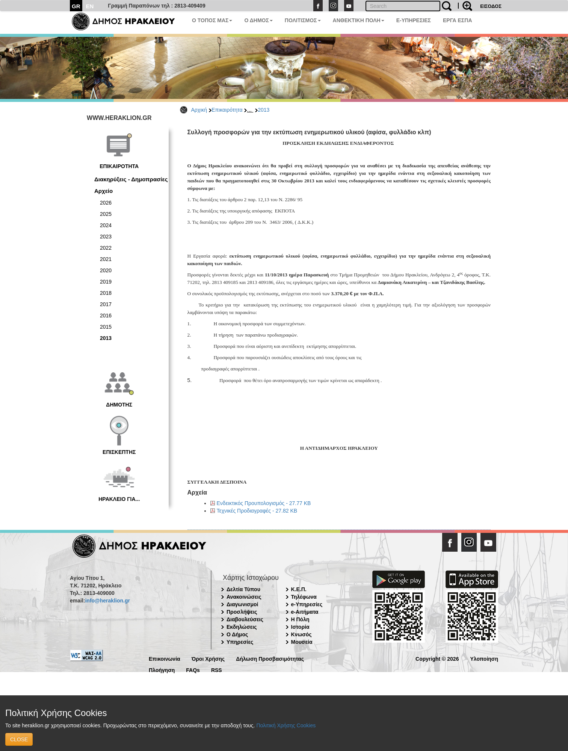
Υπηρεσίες (240, 642)
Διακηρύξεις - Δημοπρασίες (131, 179)
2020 (106, 270)
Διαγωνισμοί (242, 604)
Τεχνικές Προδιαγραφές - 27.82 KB (257, 511)
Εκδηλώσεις (242, 627)
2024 (106, 225)
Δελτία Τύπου (243, 589)
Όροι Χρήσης (208, 658)
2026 (106, 203)
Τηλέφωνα (304, 597)
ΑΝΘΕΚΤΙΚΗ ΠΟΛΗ (358, 20)
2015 (106, 327)
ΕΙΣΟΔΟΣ (491, 6)
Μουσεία (302, 642)
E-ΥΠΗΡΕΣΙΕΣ (413, 20)
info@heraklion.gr (107, 601)
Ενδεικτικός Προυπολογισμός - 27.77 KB (264, 503)
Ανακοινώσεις (244, 597)
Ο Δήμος (237, 634)
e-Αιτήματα (305, 612)
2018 (106, 293)
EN (90, 6)
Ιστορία (300, 627)
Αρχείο (103, 191)
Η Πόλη (300, 619)
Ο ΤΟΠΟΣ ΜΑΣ (212, 20)
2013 (263, 110)
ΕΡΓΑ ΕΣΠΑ (457, 20)
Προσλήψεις (242, 612)
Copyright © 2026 (437, 658)
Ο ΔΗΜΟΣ (258, 20)
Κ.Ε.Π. (299, 589)
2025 (106, 214)
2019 (106, 282)
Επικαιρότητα (226, 110)
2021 (106, 259)
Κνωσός (301, 634)
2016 (106, 316)
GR (76, 6)
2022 (106, 248)
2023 (106, 237)
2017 (106, 304)
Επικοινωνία (164, 658)
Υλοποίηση (484, 658)
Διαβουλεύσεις (245, 619)
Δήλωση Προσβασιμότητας (270, 658)
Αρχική (199, 110)
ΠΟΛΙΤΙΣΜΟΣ (303, 20)
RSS (216, 669)
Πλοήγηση (162, 669)
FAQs (193, 669)
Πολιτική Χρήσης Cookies (286, 725)
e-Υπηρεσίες (307, 604)
